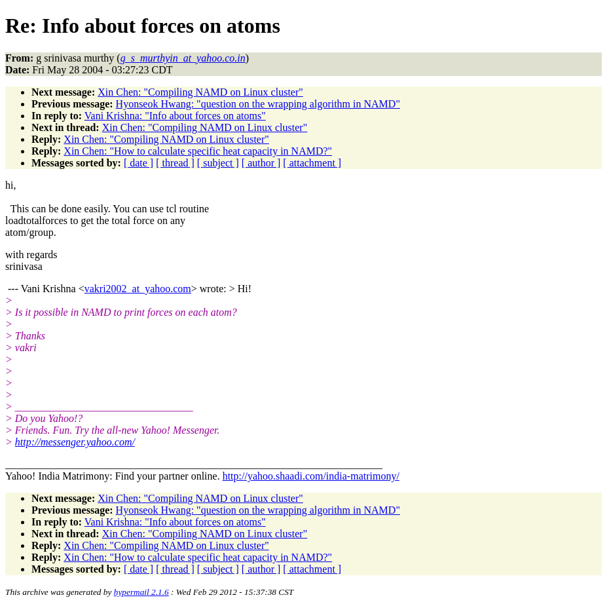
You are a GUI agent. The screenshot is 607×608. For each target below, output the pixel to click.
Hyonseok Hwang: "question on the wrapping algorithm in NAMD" (258, 103)
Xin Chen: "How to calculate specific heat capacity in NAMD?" (198, 151)
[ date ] (138, 162)
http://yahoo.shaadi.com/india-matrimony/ (311, 476)
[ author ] (261, 162)
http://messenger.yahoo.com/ (75, 441)
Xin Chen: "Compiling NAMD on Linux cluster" (200, 92)
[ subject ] (218, 162)
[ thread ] (175, 162)
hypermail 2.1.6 (141, 592)
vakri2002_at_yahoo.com (137, 288)
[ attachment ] (312, 162)
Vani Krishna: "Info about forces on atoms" (175, 115)
